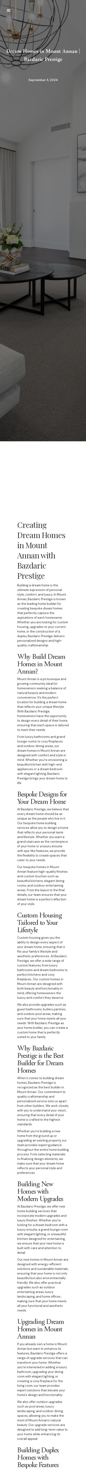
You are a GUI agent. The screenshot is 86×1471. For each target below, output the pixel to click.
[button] (9, 11)
